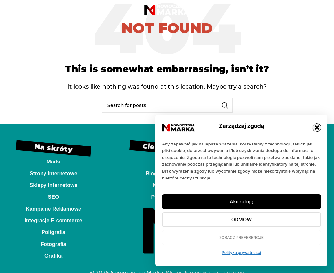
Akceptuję (241, 201)
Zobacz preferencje (241, 237)
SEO (53, 197)
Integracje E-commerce (53, 220)
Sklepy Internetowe (54, 185)
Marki (54, 161)
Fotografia (53, 244)
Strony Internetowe (53, 173)
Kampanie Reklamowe (53, 209)
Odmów (241, 219)
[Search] (167, 105)
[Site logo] (167, 9)
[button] (317, 128)
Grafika (53, 256)
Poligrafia (53, 232)
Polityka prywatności (241, 252)
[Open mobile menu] (16, 9)
